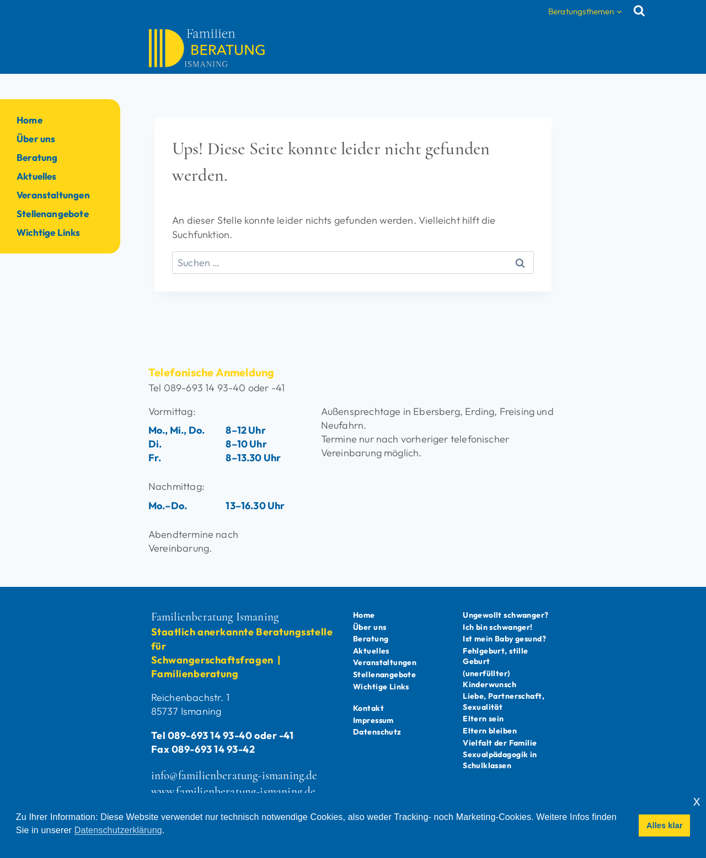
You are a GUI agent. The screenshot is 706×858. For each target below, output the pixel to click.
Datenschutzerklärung (118, 830)
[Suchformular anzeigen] (642, 11)
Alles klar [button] (664, 825)
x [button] (696, 801)
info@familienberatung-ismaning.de (234, 762)
